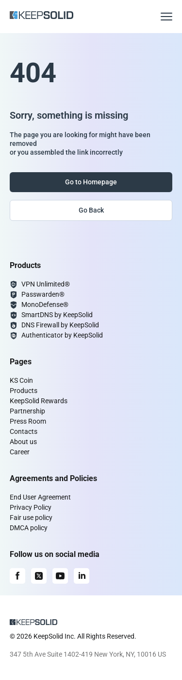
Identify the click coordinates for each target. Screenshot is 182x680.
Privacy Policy (30, 507)
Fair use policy (31, 517)
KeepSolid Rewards (38, 401)
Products (23, 390)
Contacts (23, 431)
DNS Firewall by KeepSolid (60, 325)
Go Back (91, 210)
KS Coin (21, 380)
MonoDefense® (44, 304)
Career (20, 452)
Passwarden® (43, 294)
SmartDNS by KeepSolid (57, 315)
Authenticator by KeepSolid (62, 335)
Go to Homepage (91, 182)
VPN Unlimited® (45, 284)
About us (23, 442)
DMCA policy (29, 528)
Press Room (28, 421)
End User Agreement (40, 497)
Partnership (27, 411)
